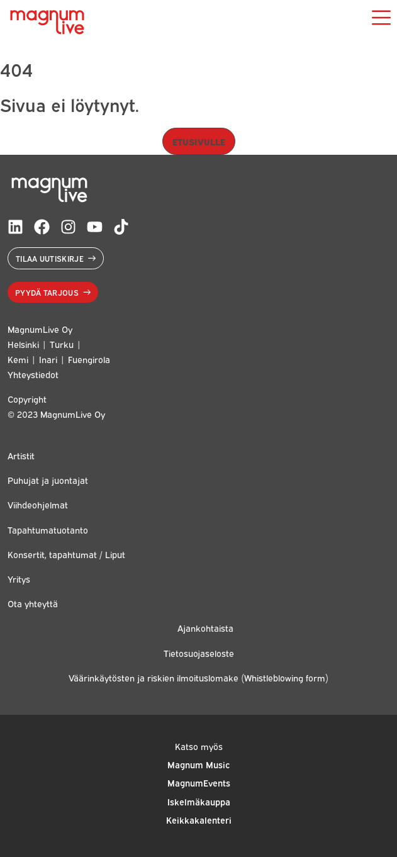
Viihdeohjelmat (38, 504)
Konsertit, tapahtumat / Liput (66, 554)
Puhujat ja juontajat (48, 480)
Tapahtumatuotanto (48, 529)
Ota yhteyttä (33, 603)
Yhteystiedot (33, 374)
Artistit (21, 455)
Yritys (19, 579)
